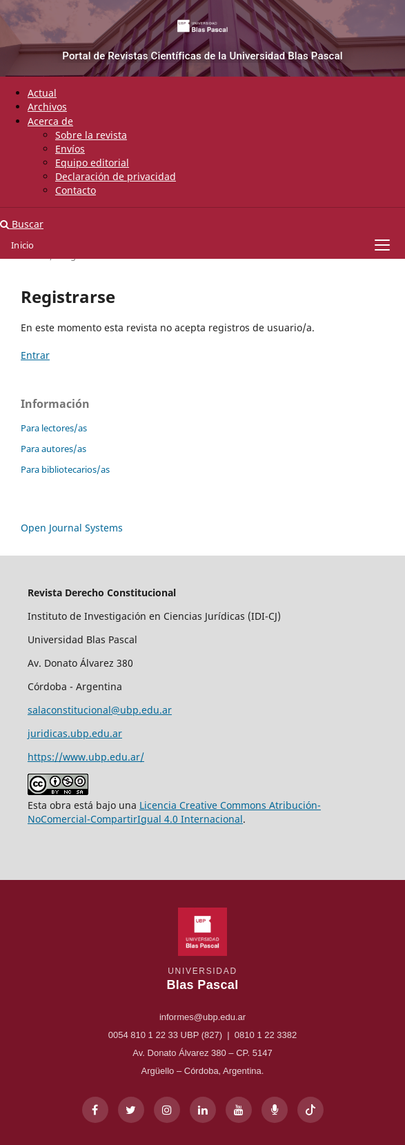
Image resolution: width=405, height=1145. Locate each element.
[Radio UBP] (274, 1110)
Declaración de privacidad (115, 176)
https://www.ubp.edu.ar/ (86, 756)
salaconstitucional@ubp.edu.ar (100, 709)
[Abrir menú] (382, 245)
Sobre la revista (91, 134)
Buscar (21, 224)
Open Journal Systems (72, 527)
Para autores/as (53, 448)
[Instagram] (167, 1110)
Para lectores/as (54, 428)
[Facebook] (95, 1110)
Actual (42, 92)
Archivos (47, 106)
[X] (131, 1110)
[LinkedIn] (203, 1110)
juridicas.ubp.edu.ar (75, 733)
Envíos (70, 148)
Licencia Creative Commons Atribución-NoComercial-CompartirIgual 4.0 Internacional (174, 812)
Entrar (35, 355)
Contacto (75, 190)
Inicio (22, 245)
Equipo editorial (92, 162)
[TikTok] (310, 1110)
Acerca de (50, 121)
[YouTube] (239, 1110)
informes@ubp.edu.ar (202, 1017)
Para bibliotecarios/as (65, 469)
